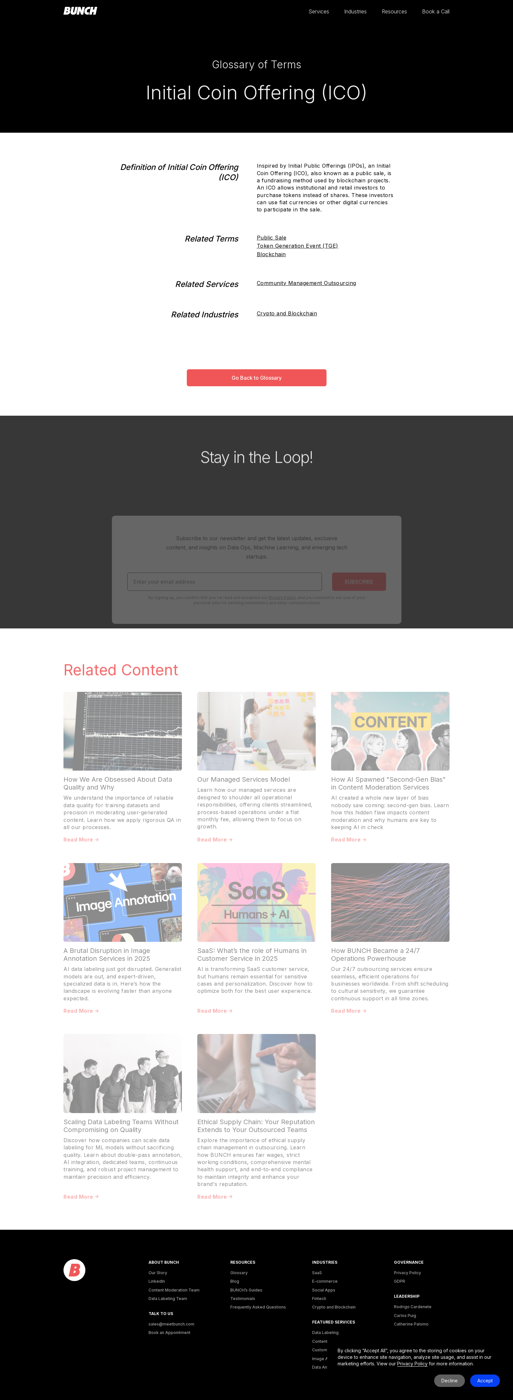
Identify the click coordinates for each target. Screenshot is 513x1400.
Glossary (239, 1272)
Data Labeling (325, 1332)
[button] (319, 11)
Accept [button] (485, 1380)
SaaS (317, 1272)
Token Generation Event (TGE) (297, 245)
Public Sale (272, 237)
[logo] (74, 1270)
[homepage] (80, 11)
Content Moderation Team (174, 1290)
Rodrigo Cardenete (413, 1306)
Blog (234, 1281)
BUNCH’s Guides (246, 1290)
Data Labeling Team (168, 1298)
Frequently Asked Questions (258, 1307)
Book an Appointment (169, 1332)
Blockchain (271, 254)
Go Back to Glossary (257, 378)
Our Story (158, 1272)
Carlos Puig (405, 1315)
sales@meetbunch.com (171, 1324)
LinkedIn (157, 1281)
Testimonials (242, 1298)
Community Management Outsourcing (306, 283)
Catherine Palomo (411, 1324)
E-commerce (325, 1281)
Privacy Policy (407, 1272)
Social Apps (323, 1290)
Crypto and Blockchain (287, 313)
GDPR (399, 1281)
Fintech (319, 1298)
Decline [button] (449, 1380)
